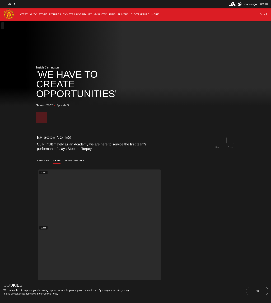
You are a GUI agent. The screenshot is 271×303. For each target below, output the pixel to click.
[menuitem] (23, 14)
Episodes (43, 160)
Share (230, 147)
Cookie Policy (50, 293)
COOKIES (12, 285)
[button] (9, 4)
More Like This (74, 160)
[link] (230, 140)
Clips (56, 160)
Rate (217, 147)
